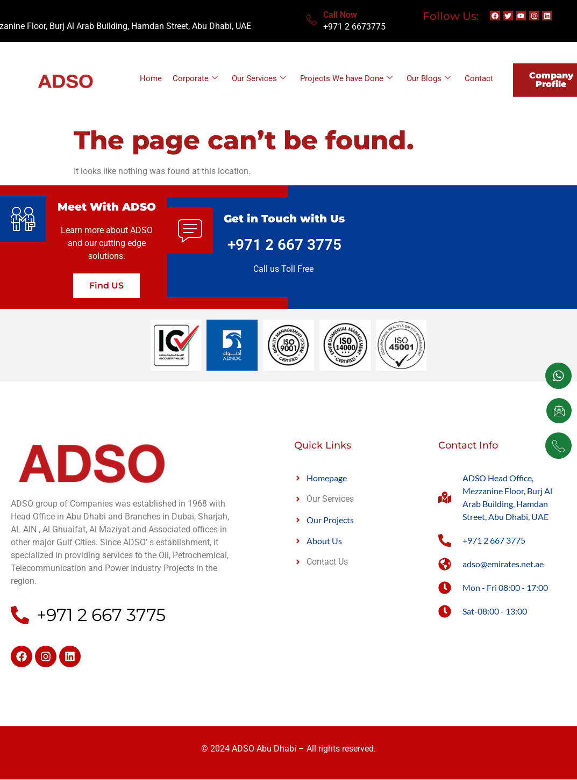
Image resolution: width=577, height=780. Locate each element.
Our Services (259, 78)
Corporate (195, 78)
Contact (479, 78)
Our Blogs (429, 78)
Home (151, 78)
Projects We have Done (346, 78)
